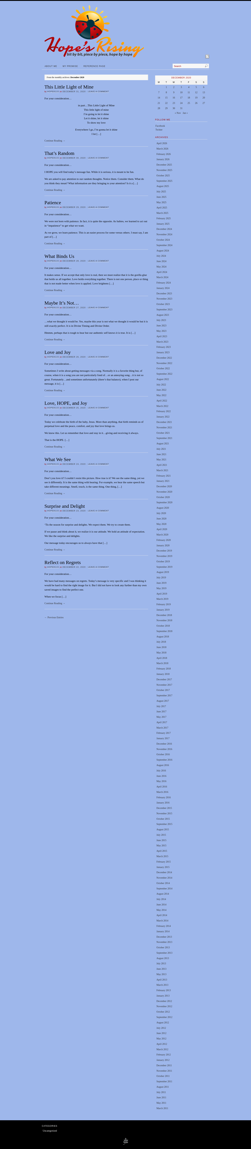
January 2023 (162, 352)
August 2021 (162, 443)
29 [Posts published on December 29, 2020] (166, 108)
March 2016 (162, 792)
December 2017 (164, 679)
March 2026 (162, 148)
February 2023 (163, 347)
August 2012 (162, 1022)
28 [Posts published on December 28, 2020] (159, 108)
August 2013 (162, 958)
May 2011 (161, 1103)
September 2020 (164, 502)
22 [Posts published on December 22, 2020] (166, 103)
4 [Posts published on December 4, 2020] (188, 87)
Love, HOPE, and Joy (65, 403)
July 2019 (161, 577)
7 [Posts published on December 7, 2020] (158, 92)
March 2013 (162, 985)
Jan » (185, 113)
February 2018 (163, 668)
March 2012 (162, 1049)
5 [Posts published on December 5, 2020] (196, 87)
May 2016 (161, 781)
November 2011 (164, 1071)
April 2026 (161, 143)
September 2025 (164, 181)
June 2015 (161, 840)
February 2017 (163, 733)
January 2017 (162, 738)
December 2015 (164, 808)
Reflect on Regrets (62, 562)
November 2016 (164, 749)
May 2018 (161, 652)
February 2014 (163, 926)
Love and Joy (57, 352)
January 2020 (162, 545)
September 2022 (164, 374)
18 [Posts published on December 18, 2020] (189, 97)
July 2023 (161, 320)
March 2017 (162, 727)
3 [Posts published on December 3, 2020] (181, 87)
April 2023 (161, 336)
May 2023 (161, 331)
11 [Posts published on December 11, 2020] (189, 92)
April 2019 (161, 593)
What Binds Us (59, 256)
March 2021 (162, 470)
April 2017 (161, 722)
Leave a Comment (98, 91)
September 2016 (164, 760)
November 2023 (164, 298)
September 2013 (164, 953)
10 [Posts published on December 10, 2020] (181, 92)
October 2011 (163, 1076)
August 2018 (162, 636)
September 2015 (164, 824)
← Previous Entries (54, 617)
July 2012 (161, 1028)
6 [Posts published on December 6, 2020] (203, 87)
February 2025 (163, 218)
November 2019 (164, 556)
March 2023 (162, 341)
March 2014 (162, 920)
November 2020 (164, 492)
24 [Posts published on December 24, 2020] (181, 103)
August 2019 (162, 572)
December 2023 (164, 293)
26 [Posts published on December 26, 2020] (196, 103)
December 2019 (164, 550)
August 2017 (162, 701)
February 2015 (163, 861)
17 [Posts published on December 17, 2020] (181, 97)
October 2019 (163, 561)
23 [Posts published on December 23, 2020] (174, 103)
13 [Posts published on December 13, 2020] (204, 92)
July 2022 (161, 384)
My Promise (70, 66)
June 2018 (161, 647)
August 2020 (162, 508)
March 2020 (162, 534)
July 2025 (161, 191)
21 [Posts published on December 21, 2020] (159, 103)
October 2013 (163, 947)
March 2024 (162, 277)
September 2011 (164, 1081)
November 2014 (164, 877)
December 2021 (164, 422)
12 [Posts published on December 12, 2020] (196, 92)
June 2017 (161, 711)
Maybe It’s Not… (61, 303)
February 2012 (163, 1054)
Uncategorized (50, 1130)
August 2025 (162, 186)
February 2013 (163, 990)
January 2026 (162, 159)
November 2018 (164, 620)
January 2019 (162, 609)
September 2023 (164, 309)
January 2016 (162, 802)
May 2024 (161, 266)
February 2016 (163, 797)
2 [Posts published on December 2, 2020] (173, 87)
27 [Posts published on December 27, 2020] (204, 103)
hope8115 (53, 91)
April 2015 (161, 851)
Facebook (160, 126)
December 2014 (164, 872)
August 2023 (162, 315)
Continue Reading (54, 140)
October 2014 (163, 883)
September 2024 (164, 245)
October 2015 (163, 819)
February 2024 (163, 282)
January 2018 (162, 674)
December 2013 (164, 937)
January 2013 (162, 995)
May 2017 (161, 717)
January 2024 (162, 288)
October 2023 (163, 304)
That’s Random (59, 153)
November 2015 (164, 813)
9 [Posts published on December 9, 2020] (173, 92)
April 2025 (161, 207)
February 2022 (163, 411)
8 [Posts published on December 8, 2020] (166, 92)
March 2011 (162, 1108)
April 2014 (161, 915)
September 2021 (164, 438)
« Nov (178, 113)
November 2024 (164, 234)
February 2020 (163, 540)
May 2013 (161, 974)
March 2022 (162, 406)
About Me (51, 66)
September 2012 (164, 1017)
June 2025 (161, 197)
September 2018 (164, 631)
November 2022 (164, 363)
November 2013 (164, 942)
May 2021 (161, 459)
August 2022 (162, 379)
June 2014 (161, 904)
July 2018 (161, 642)
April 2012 (161, 1044)
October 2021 (163, 433)
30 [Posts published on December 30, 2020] (174, 108)
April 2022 (161, 400)
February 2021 (163, 475)
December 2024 (164, 229)
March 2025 (162, 213)
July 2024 (161, 256)
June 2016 (161, 776)
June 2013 (161, 969)
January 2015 (162, 867)
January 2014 (162, 931)
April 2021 (161, 465)
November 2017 (164, 685)
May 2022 (161, 395)
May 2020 (161, 524)
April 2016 (161, 786)
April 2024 (161, 272)
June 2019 (161, 583)
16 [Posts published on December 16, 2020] (174, 97)
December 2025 (164, 164)
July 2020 (161, 513)
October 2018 (163, 626)
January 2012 (162, 1060)
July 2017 (161, 706)
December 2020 (164, 486)
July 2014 (161, 899)
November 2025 (164, 170)
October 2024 (163, 240)
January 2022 (162, 416)
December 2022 (164, 358)
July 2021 (161, 449)
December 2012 (164, 1001)
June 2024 (161, 261)
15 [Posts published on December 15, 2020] (166, 97)
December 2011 (164, 1065)
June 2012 (161, 1033)
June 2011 (161, 1097)
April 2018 (161, 658)
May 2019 (161, 588)
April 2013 (161, 979)
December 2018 (164, 615)
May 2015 (161, 845)
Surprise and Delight (64, 506)
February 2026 (163, 154)
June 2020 (161, 518)
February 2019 (163, 604)
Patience (52, 202)
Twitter (158, 129)
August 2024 (162, 250)
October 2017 (163, 690)
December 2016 (164, 743)
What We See (57, 459)
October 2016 (163, 754)
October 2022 (163, 368)
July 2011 (161, 1092)
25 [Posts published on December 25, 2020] (189, 103)
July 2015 (161, 835)
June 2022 (161, 390)
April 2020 (161, 529)
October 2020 (163, 497)
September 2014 (164, 888)
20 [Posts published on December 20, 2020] (204, 97)
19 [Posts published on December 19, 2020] (196, 97)
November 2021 (164, 427)
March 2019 (162, 599)
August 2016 (162, 765)
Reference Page (94, 66)
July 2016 (161, 770)
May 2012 (161, 1038)
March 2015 (162, 856)
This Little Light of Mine (69, 87)
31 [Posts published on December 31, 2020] (181, 108)
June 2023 (161, 325)
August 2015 (162, 829)
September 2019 (164, 567)
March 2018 (162, 663)
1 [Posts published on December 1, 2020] (166, 87)
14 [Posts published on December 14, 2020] (159, 97)
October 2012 (163, 1011)
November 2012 (164, 1006)
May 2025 (161, 202)
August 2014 (162, 894)
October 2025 (163, 175)
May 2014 (161, 910)
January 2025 (162, 224)
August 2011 (162, 1087)
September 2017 (164, 695)
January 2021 (162, 481)
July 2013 (161, 963)
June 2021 (161, 454)
